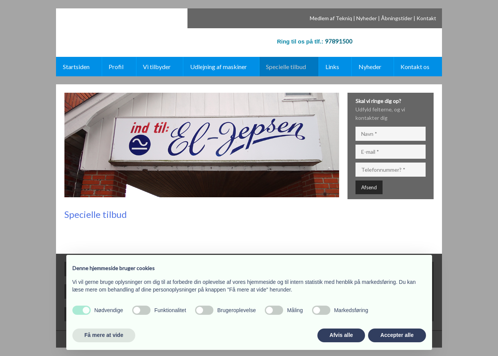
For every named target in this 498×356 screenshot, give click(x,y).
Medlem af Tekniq (331, 18)
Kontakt (426, 18)
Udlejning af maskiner (218, 66)
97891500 (338, 41)
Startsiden (76, 66)
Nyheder (366, 18)
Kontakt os (414, 66)
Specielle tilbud (286, 66)
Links (332, 66)
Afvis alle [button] (341, 335)
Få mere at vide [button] (104, 335)
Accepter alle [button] (396, 335)
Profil (116, 66)
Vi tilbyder (157, 66)
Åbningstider (396, 18)
